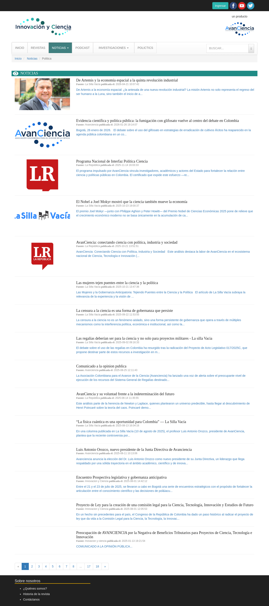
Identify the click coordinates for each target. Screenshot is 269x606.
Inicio (18, 58)
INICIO (19, 47)
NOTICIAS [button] (60, 47)
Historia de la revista (36, 594)
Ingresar (220, 5)
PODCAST (82, 47)
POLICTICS (145, 47)
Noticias (32, 58)
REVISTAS (38, 47)
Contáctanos (31, 599)
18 (97, 566)
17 (89, 566)
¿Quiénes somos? (35, 588)
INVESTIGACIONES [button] (114, 47)
